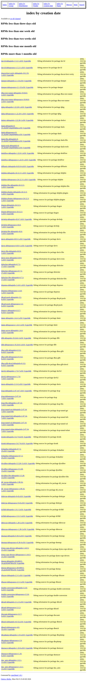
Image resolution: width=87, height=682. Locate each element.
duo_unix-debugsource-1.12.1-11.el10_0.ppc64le (12, 668)
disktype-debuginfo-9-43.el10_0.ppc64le (16, 496)
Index (5, 5)
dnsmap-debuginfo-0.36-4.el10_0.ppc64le (16, 536)
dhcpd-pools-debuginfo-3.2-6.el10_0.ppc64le (11, 298)
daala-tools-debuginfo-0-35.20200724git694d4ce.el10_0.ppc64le (15, 147)
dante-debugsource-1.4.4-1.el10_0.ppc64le (16, 325)
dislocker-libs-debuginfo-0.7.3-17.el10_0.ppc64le (12, 279)
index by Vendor (36, 5)
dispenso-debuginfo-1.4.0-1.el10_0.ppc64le (17, 285)
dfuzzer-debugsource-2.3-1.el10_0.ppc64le (16, 582)
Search (81, 5)
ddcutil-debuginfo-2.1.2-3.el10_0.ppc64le (16, 602)
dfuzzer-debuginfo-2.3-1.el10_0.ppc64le (16, 575)
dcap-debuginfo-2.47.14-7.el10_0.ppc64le (16, 391)
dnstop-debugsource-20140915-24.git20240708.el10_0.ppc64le (12, 569)
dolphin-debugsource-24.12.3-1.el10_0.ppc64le (18, 180)
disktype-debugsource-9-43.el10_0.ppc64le (17, 503)
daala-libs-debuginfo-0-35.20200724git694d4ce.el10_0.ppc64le (15, 140)
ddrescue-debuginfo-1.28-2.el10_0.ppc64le (17, 523)
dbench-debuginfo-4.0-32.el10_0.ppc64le (16, 622)
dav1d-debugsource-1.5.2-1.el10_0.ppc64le (17, 68)
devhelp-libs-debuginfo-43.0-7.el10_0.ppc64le (12, 232)
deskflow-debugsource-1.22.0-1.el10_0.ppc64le (18, 160)
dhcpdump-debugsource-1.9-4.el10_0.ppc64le (11, 642)
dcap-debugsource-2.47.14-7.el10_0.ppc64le (11, 397)
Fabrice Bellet (6, 679)
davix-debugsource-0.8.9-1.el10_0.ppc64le (16, 246)
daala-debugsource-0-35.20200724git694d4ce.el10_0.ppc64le (15, 133)
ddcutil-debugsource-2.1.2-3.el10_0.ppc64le (11, 609)
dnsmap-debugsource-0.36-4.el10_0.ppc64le (17, 542)
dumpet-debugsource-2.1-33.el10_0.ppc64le (17, 87)
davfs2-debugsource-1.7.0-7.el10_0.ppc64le (11, 378)
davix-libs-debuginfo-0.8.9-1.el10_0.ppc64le (11, 252)
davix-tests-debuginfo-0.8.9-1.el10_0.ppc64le (11, 259)
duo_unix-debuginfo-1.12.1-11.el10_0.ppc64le (11, 661)
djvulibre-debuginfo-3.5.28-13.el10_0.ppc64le (18, 463)
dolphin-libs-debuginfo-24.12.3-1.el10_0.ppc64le (13, 186)
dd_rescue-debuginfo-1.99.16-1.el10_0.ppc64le (12, 483)
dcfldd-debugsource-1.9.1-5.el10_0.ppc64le (17, 516)
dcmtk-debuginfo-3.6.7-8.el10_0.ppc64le (16, 437)
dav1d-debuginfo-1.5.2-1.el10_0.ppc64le (16, 61)
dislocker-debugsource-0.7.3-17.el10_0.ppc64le (11, 272)
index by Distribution (23, 5)
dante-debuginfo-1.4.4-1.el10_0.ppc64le (15, 318)
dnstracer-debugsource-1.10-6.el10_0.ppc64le (11, 655)
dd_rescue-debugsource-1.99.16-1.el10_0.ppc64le (13, 490)
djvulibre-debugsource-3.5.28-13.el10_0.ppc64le (12, 470)
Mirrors (69, 5)
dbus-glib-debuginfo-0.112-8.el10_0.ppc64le (11, 351)
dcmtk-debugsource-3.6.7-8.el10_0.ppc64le (17, 443)
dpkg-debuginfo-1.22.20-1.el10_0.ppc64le (16, 107)
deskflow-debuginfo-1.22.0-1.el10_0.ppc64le (17, 153)
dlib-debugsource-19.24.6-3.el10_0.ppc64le (17, 345)
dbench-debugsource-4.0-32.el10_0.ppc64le (10, 628)
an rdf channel (15, 19)
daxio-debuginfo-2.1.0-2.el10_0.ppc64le (16, 384)
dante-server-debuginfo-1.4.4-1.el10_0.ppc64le (12, 332)
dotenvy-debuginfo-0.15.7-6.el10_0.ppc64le (11, 312)
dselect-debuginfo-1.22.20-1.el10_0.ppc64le (17, 120)
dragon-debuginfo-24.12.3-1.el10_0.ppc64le (11, 206)
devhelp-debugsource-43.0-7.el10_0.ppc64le (11, 226)
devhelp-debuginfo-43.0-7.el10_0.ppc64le (16, 219)
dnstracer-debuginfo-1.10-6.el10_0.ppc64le (17, 648)
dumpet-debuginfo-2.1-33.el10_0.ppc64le (16, 81)
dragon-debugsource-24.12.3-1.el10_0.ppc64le (12, 213)
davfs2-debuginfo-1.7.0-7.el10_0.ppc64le (16, 371)
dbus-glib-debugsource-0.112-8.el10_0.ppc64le (12, 358)
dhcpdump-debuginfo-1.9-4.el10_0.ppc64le (17, 635)
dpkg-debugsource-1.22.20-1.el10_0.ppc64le (17, 114)
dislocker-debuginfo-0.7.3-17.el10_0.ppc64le (11, 265)
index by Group (12, 5)
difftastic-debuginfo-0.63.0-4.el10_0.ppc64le (17, 166)
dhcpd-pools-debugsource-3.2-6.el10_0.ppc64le (12, 305)
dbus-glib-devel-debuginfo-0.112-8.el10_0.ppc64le (13, 364)
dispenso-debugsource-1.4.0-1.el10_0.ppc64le (11, 292)
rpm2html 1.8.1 (16, 675)
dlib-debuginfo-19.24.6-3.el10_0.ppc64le (16, 338)
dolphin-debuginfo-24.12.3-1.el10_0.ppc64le (17, 173)
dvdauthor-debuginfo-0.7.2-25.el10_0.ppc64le (11, 450)
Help (75, 5)
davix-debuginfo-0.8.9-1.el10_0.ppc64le (16, 239)
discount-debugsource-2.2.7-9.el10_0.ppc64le (11, 615)
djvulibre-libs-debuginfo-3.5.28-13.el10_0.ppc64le (13, 477)
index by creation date (48, 5)
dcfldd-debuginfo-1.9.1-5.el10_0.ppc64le (16, 510)
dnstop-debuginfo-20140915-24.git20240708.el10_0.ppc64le (12, 562)
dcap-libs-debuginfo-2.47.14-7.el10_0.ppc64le (12, 404)
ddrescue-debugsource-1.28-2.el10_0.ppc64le (17, 529)
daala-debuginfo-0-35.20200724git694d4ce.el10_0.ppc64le (15, 127)
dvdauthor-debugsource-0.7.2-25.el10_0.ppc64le (12, 457)
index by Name (60, 5)
